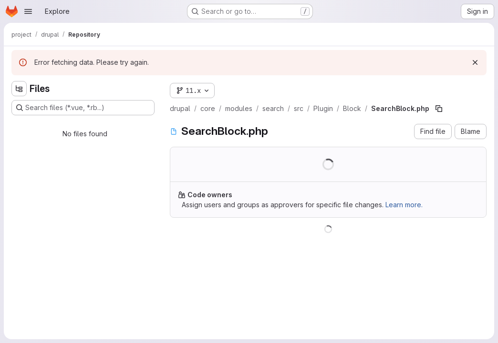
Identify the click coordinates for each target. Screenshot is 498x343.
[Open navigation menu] (28, 11)
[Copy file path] (438, 108)
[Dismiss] (475, 62)
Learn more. (404, 205)
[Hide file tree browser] (19, 88)
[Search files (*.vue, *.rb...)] (83, 107)
